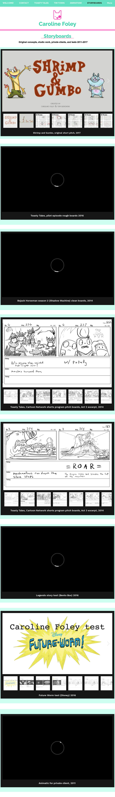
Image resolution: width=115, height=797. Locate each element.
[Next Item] (108, 81)
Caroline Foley (57, 24)
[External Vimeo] (57, 179)
